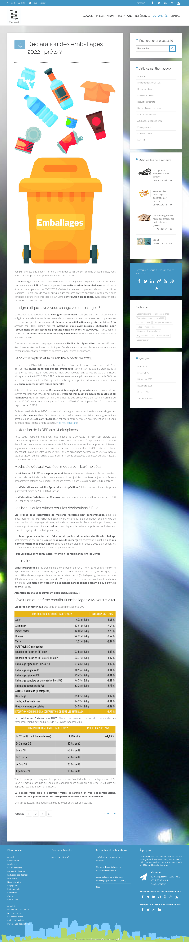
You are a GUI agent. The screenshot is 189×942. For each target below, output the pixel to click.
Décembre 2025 (144, 379)
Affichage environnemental (149, 120)
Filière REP (142, 140)
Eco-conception (144, 133)
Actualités (160, 16)
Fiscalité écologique (16, 871)
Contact (176, 16)
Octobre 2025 (143, 392)
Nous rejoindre (14, 882)
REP (148, 322)
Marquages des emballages (148, 331)
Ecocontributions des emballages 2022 (153, 314)
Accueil (88, 16)
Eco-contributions (145, 95)
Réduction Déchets (146, 101)
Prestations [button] (124, 16)
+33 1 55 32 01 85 (159, 880)
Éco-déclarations (14, 867)
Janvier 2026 (143, 373)
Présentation (105, 16)
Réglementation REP (145, 335)
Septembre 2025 (145, 398)
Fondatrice (12, 864)
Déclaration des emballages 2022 (150, 318)
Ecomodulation (163, 335)
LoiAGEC (140, 322)
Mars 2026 (142, 366)
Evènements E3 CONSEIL (149, 82)
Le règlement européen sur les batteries (109, 859)
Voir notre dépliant (67, 422)
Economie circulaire (146, 114)
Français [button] (140, 2)
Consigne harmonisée (163, 322)
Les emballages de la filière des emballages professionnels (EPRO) (111, 879)
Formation (12, 878)
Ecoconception (143, 340)
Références (142, 16)
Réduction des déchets (17, 874)
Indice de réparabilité (146, 327)
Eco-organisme (144, 127)
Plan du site (12, 899)
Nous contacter (158, 883)
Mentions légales (113, 939)
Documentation (144, 89)
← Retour (110, 813)
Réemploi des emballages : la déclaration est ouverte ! (109, 869)
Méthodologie (13, 889)
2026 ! (98, 886)
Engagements (13, 885)
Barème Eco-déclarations (149, 108)
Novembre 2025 (145, 385)
